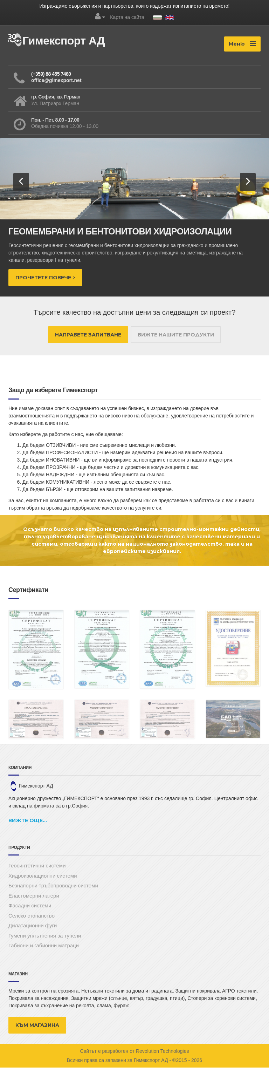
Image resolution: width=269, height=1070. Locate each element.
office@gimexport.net (56, 83)
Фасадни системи (29, 908)
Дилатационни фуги (32, 928)
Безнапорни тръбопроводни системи (53, 888)
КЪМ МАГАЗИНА (37, 1027)
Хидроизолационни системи (42, 878)
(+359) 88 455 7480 (51, 76)
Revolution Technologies (162, 1053)
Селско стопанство (31, 918)
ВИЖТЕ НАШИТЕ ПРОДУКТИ (176, 337)
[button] (21, 184)
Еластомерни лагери (33, 898)
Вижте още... (27, 823)
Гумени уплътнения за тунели (44, 938)
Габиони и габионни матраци (43, 948)
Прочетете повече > (45, 280)
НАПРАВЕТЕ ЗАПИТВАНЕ (88, 337)
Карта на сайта (127, 17)
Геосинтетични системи (37, 868)
